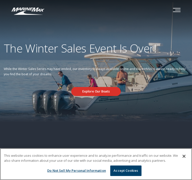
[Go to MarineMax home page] (28, 11)
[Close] (184, 156)
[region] (96, 164)
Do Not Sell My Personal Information (76, 170)
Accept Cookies (126, 170)
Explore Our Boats (96, 91)
